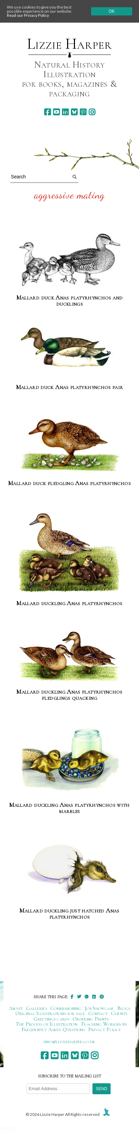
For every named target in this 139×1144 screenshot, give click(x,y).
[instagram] (92, 112)
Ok (111, 11)
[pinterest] (83, 112)
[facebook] (47, 112)
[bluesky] (74, 112)
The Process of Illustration (46, 1024)
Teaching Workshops (104, 1024)
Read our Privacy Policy (28, 15)
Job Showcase (99, 1008)
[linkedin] (65, 112)
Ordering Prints (91, 1019)
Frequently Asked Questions (53, 1029)
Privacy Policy (104, 1029)
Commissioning (65, 1008)
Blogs (123, 1008)
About (16, 1008)
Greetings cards (51, 1019)
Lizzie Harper (69, 44)
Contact (98, 1013)
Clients (119, 1013)
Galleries (36, 1008)
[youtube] (56, 112)
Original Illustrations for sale (50, 1013)
